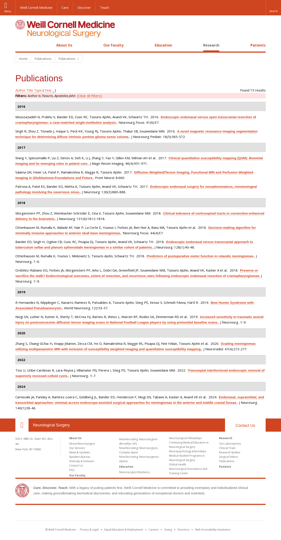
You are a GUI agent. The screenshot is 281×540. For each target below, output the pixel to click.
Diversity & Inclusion (81, 461)
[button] (273, 7)
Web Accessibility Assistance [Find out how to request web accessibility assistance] (212, 529)
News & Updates (79, 452)
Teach (104, 7)
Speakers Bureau (79, 457)
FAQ (71, 470)
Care (64, 7)
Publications (226, 461)
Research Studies (229, 452)
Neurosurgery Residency (134, 472)
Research (211, 45)
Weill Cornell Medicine (36, 7)
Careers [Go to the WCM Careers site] (154, 529)
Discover (84, 7)
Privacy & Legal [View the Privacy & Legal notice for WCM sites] (89, 529)
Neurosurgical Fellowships (185, 438)
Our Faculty (113, 45)
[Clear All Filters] (89, 95)
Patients (258, 45)
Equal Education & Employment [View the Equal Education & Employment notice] (123, 529)
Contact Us (245, 425)
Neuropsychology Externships (187, 451)
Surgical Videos (228, 457)
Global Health (177, 464)
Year (48, 90)
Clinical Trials (227, 448)
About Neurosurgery (82, 443)
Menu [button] (7, 11)
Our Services (77, 448)
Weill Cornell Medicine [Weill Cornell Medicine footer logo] (140, 513)
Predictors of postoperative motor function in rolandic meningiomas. (200, 256)
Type (38, 90)
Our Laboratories (230, 443)
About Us (64, 45)
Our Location (22, 425)
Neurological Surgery (51, 425)
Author (20, 90)
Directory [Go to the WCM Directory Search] (183, 529)
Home (20, 45)
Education (163, 45)
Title (29, 90)
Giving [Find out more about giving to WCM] (168, 529)
